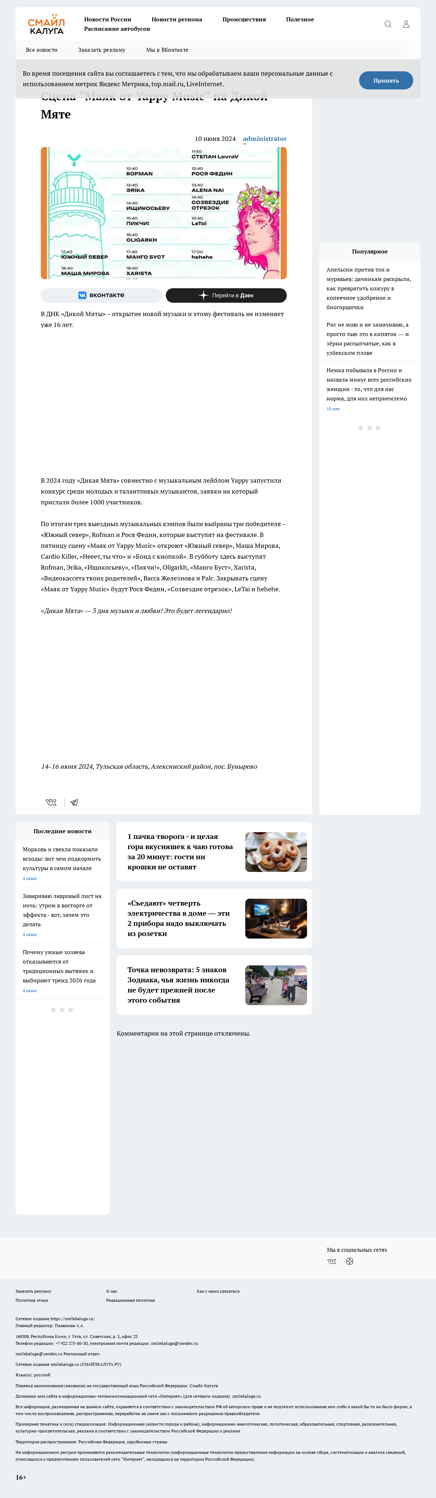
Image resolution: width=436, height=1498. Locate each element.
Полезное (300, 19)
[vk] (52, 802)
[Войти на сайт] (406, 24)
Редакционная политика (130, 1300)
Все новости (41, 49)
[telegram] (76, 802)
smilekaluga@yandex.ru (174, 1343)
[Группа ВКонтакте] (101, 295)
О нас (111, 1291)
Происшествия (244, 19)
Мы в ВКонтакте (167, 49)
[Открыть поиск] (388, 24)
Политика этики (32, 1300)
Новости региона (177, 19)
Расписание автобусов (117, 28)
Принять (386, 80)
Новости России (107, 19)
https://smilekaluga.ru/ (73, 1318)
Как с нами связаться (218, 1291)
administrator (265, 138)
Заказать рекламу (101, 49)
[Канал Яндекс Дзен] (226, 295)
